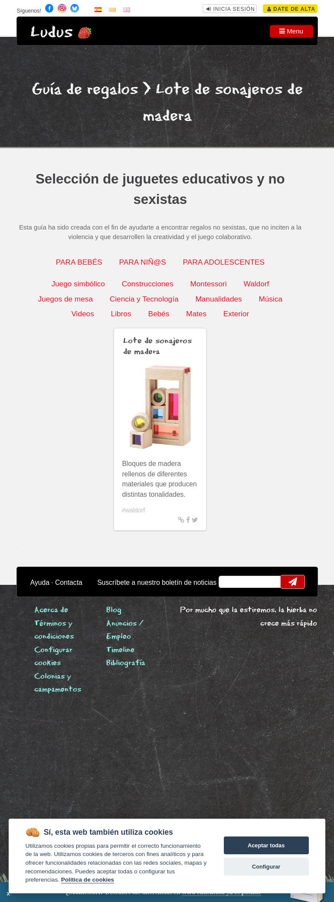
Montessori (208, 283)
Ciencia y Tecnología (144, 299)
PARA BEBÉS (79, 262)
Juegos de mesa (65, 299)
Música (271, 299)
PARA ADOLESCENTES (224, 262)
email (230, 582)
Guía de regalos (85, 89)
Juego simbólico (78, 283)
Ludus (51, 32)
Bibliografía (125, 663)
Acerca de (51, 610)
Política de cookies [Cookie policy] (87, 879)
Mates (196, 313)
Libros (121, 313)
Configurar (266, 866)
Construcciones (148, 283)
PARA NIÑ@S (142, 262)
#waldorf (133, 510)
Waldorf (256, 283)
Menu (291, 31)
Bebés (158, 313)
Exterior (236, 313)
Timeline (120, 650)
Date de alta (291, 9)
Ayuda (39, 582)
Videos (82, 313)
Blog (113, 610)
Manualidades (218, 299)
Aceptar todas (266, 845)
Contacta (68, 582)
